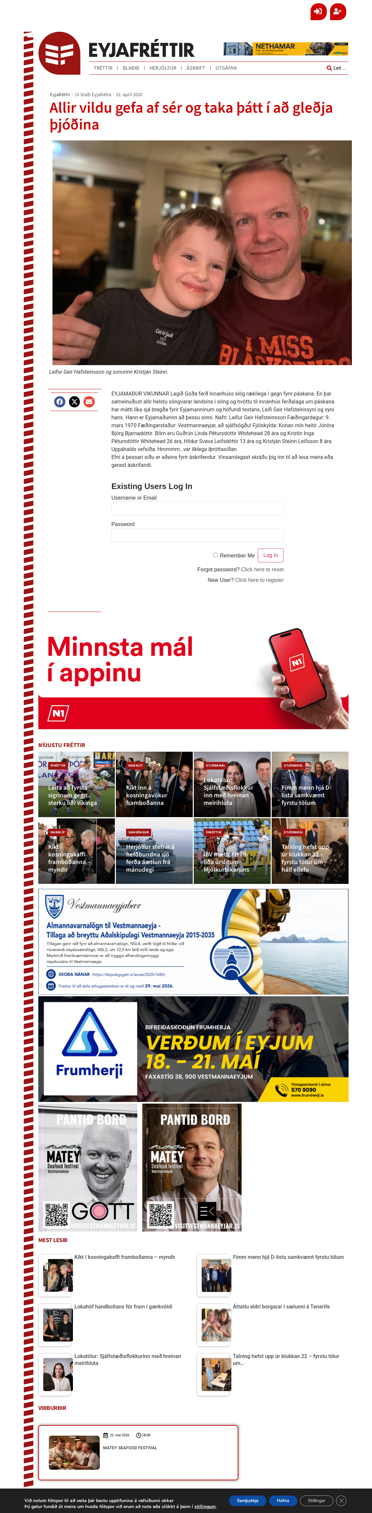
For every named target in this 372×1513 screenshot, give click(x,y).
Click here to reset (262, 569)
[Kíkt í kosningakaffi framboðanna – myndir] (76, 851)
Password (122, 524)
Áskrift (195, 68)
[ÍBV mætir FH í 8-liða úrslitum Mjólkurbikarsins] (232, 851)
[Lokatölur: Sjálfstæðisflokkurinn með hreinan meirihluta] (232, 784)
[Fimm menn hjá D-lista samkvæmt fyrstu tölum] (310, 784)
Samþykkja (234, 1497)
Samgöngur (137, 829)
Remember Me (237, 555)
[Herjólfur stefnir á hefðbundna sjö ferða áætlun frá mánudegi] (154, 851)
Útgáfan (226, 68)
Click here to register (259, 580)
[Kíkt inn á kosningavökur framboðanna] (154, 784)
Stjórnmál (214, 763)
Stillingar (313, 1497)
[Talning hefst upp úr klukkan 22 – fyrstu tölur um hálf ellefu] (310, 851)
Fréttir (103, 68)
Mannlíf (134, 763)
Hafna (274, 1497)
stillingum (33, 1507)
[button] (59, 401)
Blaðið (131, 68)
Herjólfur (163, 68)
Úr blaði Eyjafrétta (93, 94)
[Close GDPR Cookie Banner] (342, 1498)
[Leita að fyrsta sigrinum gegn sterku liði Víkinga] (76, 784)
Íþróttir (56, 763)
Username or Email (133, 498)
